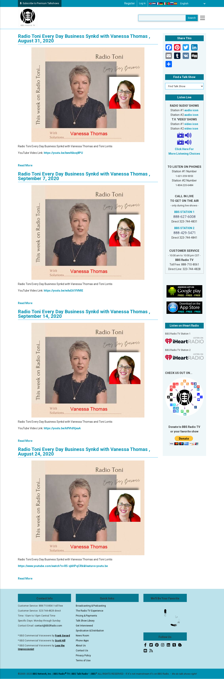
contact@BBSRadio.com (48, 625)
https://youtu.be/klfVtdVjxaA (62, 428)
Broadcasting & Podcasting (91, 605)
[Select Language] (191, 3)
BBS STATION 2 (184, 228)
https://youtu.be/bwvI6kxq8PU (63, 152)
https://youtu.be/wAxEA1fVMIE (63, 290)
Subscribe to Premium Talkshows (39, 3)
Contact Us (82, 650)
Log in (142, 3)
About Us (81, 645)
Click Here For (184, 149)
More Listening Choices (184, 153)
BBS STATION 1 (184, 212)
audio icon (191, 110)
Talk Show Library (85, 620)
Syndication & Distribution (90, 630)
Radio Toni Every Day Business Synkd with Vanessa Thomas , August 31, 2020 (84, 38)
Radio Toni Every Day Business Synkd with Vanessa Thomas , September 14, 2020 (84, 314)
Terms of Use (83, 660)
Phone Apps (82, 640)
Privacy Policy (83, 655)
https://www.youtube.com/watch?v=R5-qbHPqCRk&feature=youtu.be (63, 566)
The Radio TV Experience (89, 610)
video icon (191, 124)
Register (129, 3)
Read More (25, 165)
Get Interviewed (84, 625)
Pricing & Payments (86, 615)
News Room (82, 635)
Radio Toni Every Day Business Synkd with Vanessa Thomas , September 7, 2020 (84, 176)
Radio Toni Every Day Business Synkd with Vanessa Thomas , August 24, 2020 (84, 452)
